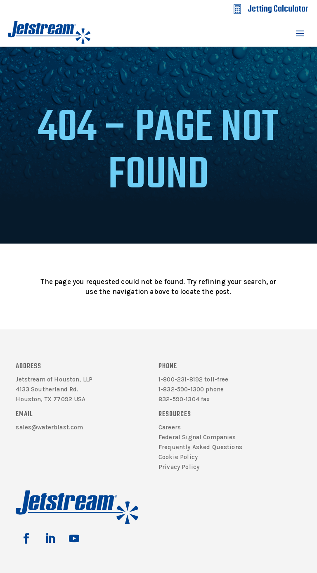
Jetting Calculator (278, 9)
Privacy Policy (178, 467)
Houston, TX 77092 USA (50, 399)
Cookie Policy (178, 457)
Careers (169, 427)
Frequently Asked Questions (200, 447)
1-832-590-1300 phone (191, 389)
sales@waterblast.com (49, 427)
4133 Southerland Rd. (47, 389)
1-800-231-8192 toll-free (193, 379)
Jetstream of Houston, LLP (54, 379)
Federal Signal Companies (197, 437)
